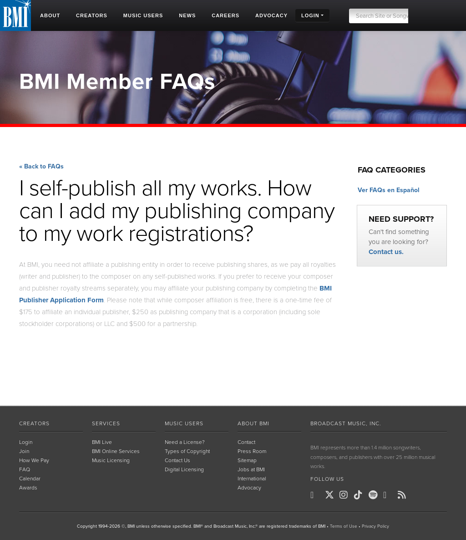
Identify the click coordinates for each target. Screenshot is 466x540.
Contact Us (177, 460)
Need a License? (185, 442)
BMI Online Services (116, 451)
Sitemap (247, 460)
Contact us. (386, 252)
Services (106, 423)
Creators (34, 423)
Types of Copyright (187, 451)
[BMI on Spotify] (375, 495)
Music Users (184, 423)
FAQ (24, 469)
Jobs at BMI (251, 469)
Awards (28, 487)
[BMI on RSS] (404, 495)
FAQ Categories (391, 170)
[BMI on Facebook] (316, 495)
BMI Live (102, 442)
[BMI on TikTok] (360, 495)
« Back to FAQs (41, 166)
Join (24, 451)
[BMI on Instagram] (345, 495)
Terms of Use (343, 526)
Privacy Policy (375, 526)
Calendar (30, 478)
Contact (246, 442)
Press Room (252, 451)
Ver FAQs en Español (389, 190)
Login (25, 442)
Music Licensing (111, 460)
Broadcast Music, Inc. (345, 423)
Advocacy (249, 487)
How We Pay (34, 460)
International (252, 478)
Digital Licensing (184, 469)
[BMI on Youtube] (389, 495)
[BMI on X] (331, 495)
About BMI (253, 423)
